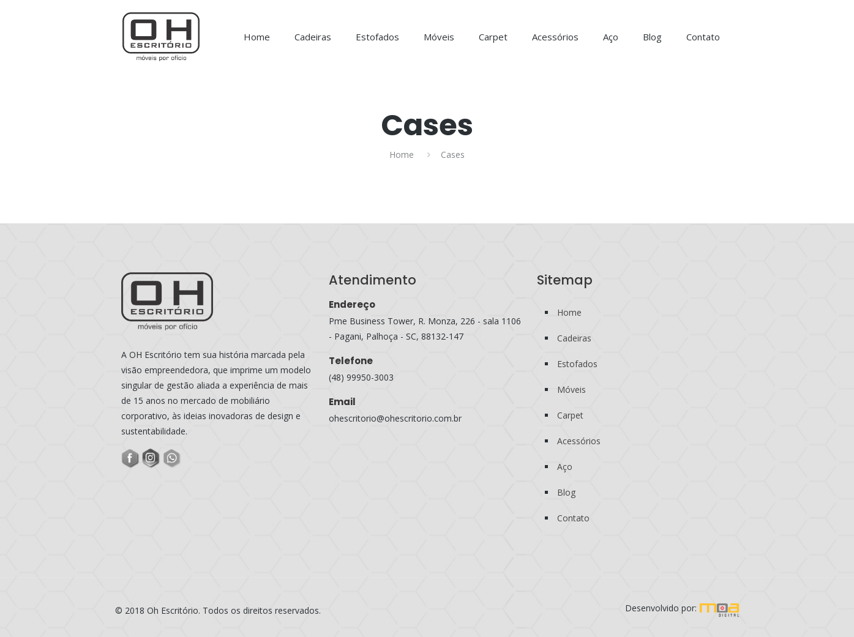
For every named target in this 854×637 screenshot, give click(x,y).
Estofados (577, 364)
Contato (573, 518)
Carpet (570, 415)
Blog (566, 492)
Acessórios (579, 441)
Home (401, 154)
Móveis (571, 389)
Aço (564, 466)
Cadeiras (574, 338)
